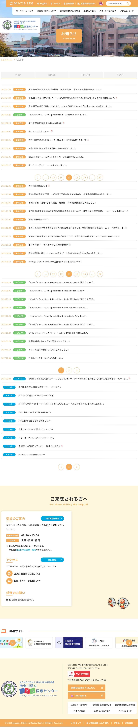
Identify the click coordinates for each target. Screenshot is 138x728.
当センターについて (24, 11)
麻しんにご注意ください (39, 131)
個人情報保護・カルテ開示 (97, 724)
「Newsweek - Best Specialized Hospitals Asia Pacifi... (58, 114)
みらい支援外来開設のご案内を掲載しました (49, 350)
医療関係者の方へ (88, 3)
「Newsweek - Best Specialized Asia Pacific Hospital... (58, 291)
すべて (18, 75)
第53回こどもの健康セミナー (31, 455)
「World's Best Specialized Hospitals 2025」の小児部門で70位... (62, 299)
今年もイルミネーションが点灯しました (46, 358)
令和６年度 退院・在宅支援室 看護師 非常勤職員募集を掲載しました (62, 203)
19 (85, 177)
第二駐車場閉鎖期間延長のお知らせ (45, 123)
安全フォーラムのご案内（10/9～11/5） (36, 438)
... (44, 177)
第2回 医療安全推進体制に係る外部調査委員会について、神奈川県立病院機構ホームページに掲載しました (78, 228)
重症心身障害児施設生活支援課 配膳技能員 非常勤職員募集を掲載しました (65, 89)
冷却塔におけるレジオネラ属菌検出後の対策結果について (55, 262)
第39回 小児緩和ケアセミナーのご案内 (36, 396)
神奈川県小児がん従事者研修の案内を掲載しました (52, 148)
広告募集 (129, 724)
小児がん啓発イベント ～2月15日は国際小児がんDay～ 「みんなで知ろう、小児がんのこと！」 (61, 404)
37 (101, 177)
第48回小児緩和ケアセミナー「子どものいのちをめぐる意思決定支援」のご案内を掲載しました (72, 97)
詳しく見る (51, 561)
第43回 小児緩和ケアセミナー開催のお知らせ (39, 447)
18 (77, 177)
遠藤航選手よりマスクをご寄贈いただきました (50, 341)
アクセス (56, 3)
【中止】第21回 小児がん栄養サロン (34, 413)
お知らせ (52, 75)
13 (61, 274)
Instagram (79, 696)
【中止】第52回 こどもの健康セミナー (35, 421)
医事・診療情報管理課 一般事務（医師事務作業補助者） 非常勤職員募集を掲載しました (70, 194)
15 (52, 177)
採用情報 (70, 3)
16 (61, 177)
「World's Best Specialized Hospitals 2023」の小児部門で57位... (62, 325)
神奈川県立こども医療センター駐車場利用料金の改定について (57, 140)
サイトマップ (75, 724)
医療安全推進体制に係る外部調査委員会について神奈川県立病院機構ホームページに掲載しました (74, 236)
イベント (120, 75)
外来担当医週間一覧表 (26, 551)
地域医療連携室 (51, 519)
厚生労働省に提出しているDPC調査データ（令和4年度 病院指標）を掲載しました (66, 253)
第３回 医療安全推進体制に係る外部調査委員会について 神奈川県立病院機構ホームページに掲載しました (79, 211)
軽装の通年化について (39, 219)
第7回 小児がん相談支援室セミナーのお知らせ (39, 388)
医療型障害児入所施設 (70, 11)
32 (101, 274)
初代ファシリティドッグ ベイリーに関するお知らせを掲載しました (58, 333)
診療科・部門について (46, 11)
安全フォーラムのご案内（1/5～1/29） (35, 430)
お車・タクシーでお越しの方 (27, 582)
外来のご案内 (90, 11)
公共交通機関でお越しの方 (27, 574)
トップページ (6, 59)
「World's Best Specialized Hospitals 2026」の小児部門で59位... (62, 283)
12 (52, 274)
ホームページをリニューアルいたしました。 (48, 165)
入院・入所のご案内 (108, 11)
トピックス (86, 75)
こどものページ (127, 11)
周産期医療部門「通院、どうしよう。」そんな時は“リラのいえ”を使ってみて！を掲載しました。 (71, 106)
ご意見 (117, 724)
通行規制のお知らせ (38, 186)
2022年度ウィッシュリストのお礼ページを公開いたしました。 (56, 156)
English (43, 3)
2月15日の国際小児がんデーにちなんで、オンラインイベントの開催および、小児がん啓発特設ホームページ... (78, 379)
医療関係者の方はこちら (83, 689)
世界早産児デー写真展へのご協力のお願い (48, 245)
